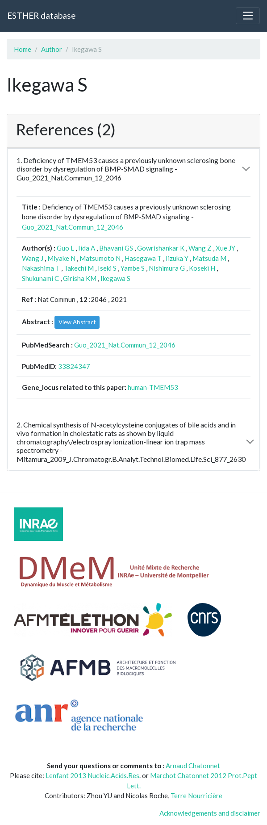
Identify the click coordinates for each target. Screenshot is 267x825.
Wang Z (200, 248)
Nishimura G (167, 268)
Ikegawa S (115, 278)
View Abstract (77, 322)
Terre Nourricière (196, 795)
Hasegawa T (143, 258)
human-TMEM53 (153, 387)
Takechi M (79, 268)
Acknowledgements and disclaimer (209, 813)
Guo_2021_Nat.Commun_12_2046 (72, 227)
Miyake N (61, 258)
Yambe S (133, 268)
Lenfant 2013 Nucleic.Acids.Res (92, 775)
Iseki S (107, 268)
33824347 (74, 366)
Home (22, 49)
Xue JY (225, 248)
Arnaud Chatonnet (193, 766)
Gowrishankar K (160, 248)
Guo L (65, 248)
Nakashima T (41, 268)
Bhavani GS (116, 248)
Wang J (32, 258)
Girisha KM (79, 278)
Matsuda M (209, 258)
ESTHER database (41, 15)
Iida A (86, 248)
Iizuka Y (177, 258)
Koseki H (202, 268)
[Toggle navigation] (248, 15)
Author (51, 49)
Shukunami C (40, 278)
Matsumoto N (100, 258)
